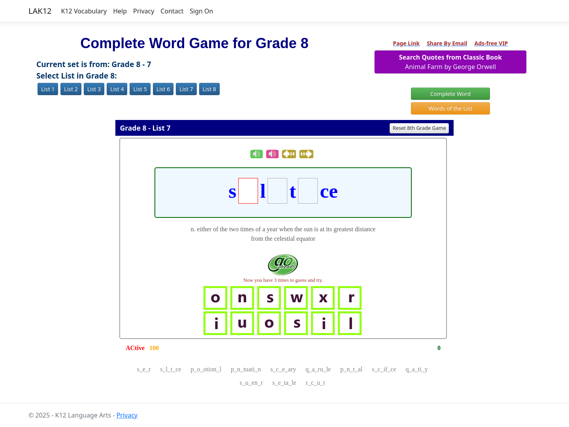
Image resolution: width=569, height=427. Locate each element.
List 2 (70, 89)
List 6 (163, 89)
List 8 (209, 89)
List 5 (140, 89)
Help (120, 11)
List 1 (48, 89)
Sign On (201, 11)
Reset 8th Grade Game (419, 127)
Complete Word (450, 93)
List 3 (94, 89)
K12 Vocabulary (84, 11)
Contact (171, 11)
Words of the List (451, 108)
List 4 (117, 89)
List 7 (186, 89)
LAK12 (40, 11)
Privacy (143, 11)
